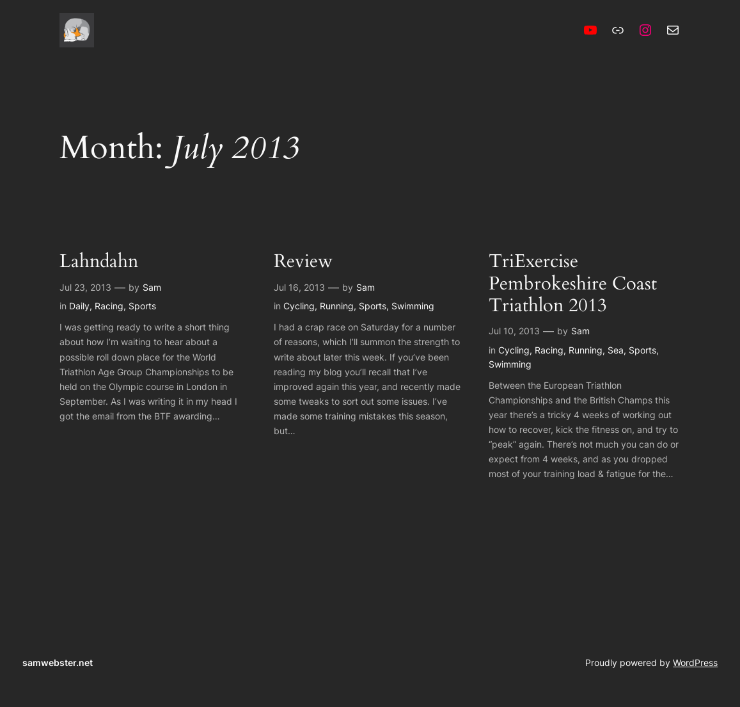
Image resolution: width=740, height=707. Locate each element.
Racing (109, 305)
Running (337, 305)
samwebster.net (57, 662)
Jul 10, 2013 (514, 330)
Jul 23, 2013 (85, 287)
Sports (142, 305)
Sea (616, 350)
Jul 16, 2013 (299, 287)
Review (303, 261)
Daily (79, 305)
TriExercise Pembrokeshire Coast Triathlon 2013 (573, 283)
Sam (152, 287)
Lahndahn (98, 261)
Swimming (412, 305)
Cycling (299, 305)
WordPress (695, 662)
